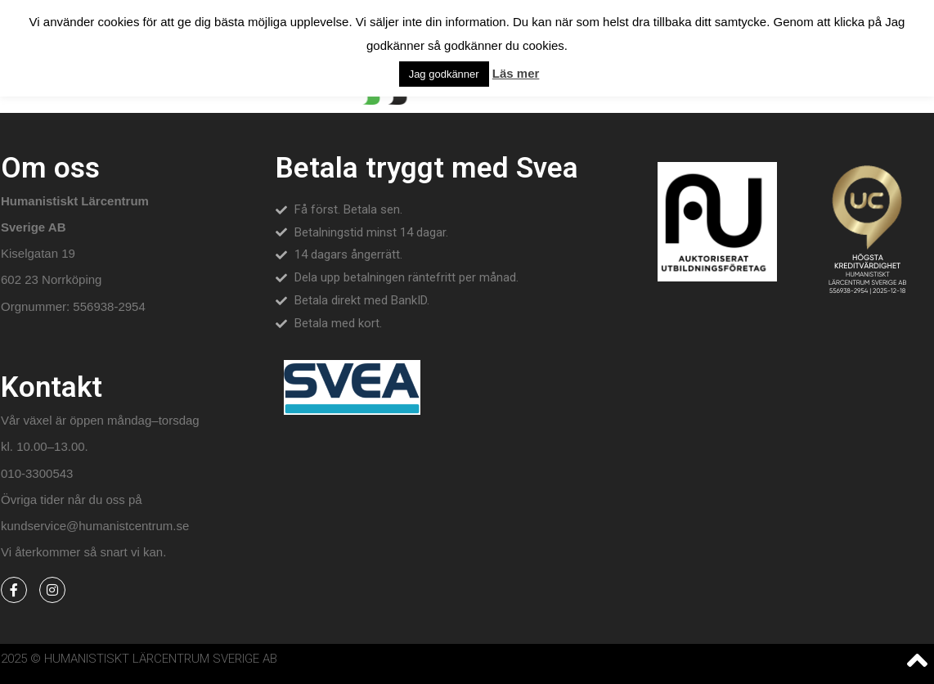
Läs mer (516, 73)
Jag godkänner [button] (444, 74)
